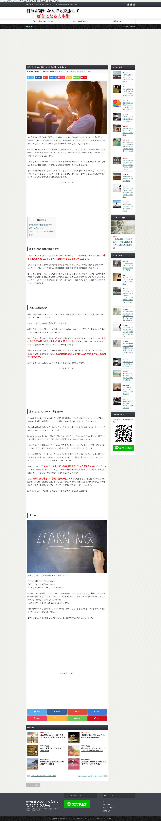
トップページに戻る (32, 785)
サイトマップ (106, 810)
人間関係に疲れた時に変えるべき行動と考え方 (43, 776)
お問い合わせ (117, 21)
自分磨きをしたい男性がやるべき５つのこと (128, 119)
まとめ (31, 235)
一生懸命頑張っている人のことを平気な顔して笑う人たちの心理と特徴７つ (122, 243)
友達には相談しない (36, 228)
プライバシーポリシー (109, 807)
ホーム (104, 801)
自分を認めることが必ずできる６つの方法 (128, 179)
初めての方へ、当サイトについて (44, 21)
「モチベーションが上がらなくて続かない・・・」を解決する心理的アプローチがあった (128, 297)
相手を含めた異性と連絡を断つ (40, 225)
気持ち (88, 71)
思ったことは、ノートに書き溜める (42, 231)
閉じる (43, 220)
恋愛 (62, 71)
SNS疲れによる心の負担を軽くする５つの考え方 (90, 776)
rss (128, 4)
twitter (131, 4)
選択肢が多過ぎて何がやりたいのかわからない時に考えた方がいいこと (128, 165)
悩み (80, 71)
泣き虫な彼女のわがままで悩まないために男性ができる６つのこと (128, 192)
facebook (134, 4)
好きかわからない (74, 71)
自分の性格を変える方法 (80, 21)
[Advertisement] (80, 46)
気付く (84, 71)
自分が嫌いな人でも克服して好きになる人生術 (42, 803)
